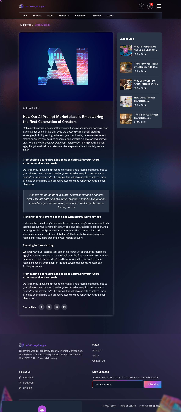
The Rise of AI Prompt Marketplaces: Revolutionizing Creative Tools (146, 116)
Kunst (110, 16)
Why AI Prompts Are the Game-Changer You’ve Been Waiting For (145, 48)
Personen (96, 16)
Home (25, 24)
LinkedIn (25, 388)
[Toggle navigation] (159, 6)
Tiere (24, 16)
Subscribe (152, 384)
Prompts (97, 350)
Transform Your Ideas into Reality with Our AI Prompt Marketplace (146, 65)
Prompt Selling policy (149, 406)
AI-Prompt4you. (36, 406)
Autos (50, 16)
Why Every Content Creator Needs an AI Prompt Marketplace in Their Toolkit (146, 82)
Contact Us (98, 360)
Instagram (26, 382)
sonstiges (80, 16)
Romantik (64, 16)
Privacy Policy (109, 406)
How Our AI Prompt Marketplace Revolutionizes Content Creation (144, 99)
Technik (37, 16)
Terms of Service (127, 406)
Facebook (26, 377)
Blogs (95, 355)
